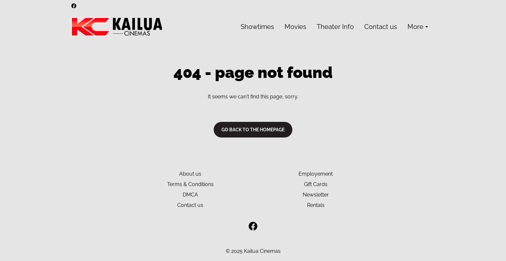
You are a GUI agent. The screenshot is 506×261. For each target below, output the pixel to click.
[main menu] (335, 27)
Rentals (316, 205)
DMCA (190, 195)
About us (190, 174)
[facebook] (74, 6)
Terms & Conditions (190, 184)
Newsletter (316, 195)
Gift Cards (315, 184)
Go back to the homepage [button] (253, 129)
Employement (316, 174)
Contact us (190, 205)
